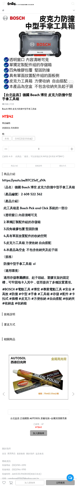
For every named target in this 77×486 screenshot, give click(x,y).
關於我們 (30, 421)
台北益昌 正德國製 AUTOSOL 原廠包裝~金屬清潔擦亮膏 (22, 387)
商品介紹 (14, 166)
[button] (73, 378)
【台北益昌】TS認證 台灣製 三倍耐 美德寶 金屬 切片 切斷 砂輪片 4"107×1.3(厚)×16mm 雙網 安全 (54, 387)
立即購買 (60, 482)
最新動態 (21, 421)
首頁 (4, 421)
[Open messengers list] (70, 477)
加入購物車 (30, 482)
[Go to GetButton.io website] (70, 483)
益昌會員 (40, 421)
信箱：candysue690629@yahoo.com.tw (20, 446)
